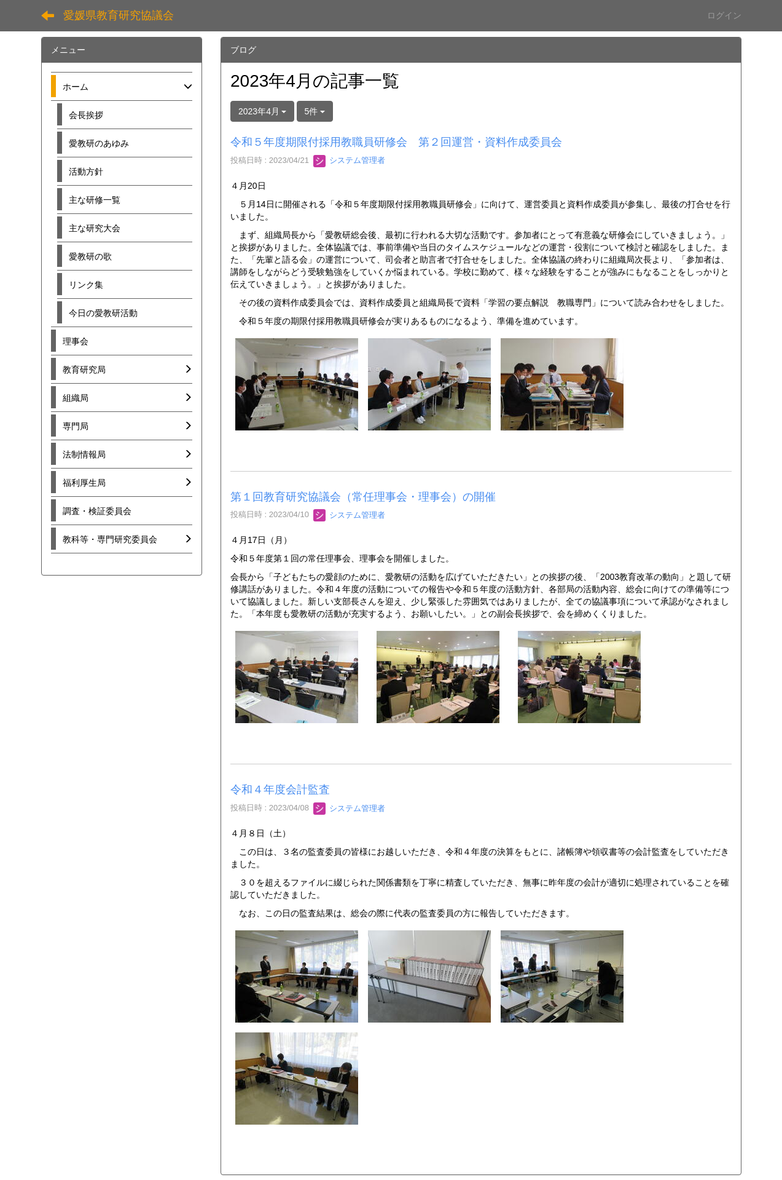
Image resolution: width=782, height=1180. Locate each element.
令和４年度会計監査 (280, 789)
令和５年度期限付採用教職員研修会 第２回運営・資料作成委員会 (396, 142)
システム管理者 (349, 160)
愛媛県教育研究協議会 (118, 15)
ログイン (724, 15)
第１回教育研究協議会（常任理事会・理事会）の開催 (363, 497)
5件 (315, 111)
